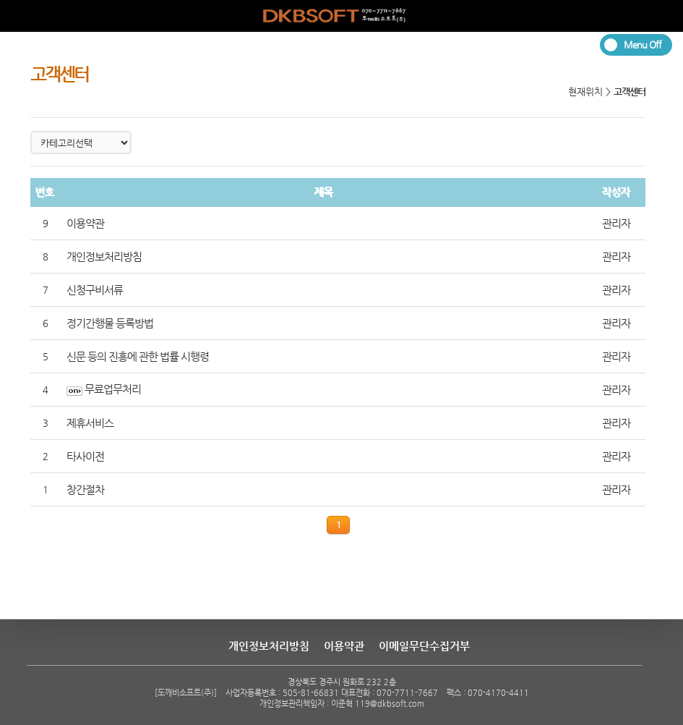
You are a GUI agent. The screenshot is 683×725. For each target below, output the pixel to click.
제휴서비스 (89, 423)
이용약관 (85, 223)
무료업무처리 (113, 389)
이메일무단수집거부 (424, 646)
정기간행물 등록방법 (109, 323)
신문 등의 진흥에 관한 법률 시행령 (137, 356)
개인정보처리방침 (104, 257)
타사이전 (85, 456)
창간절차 (85, 490)
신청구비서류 (94, 290)
